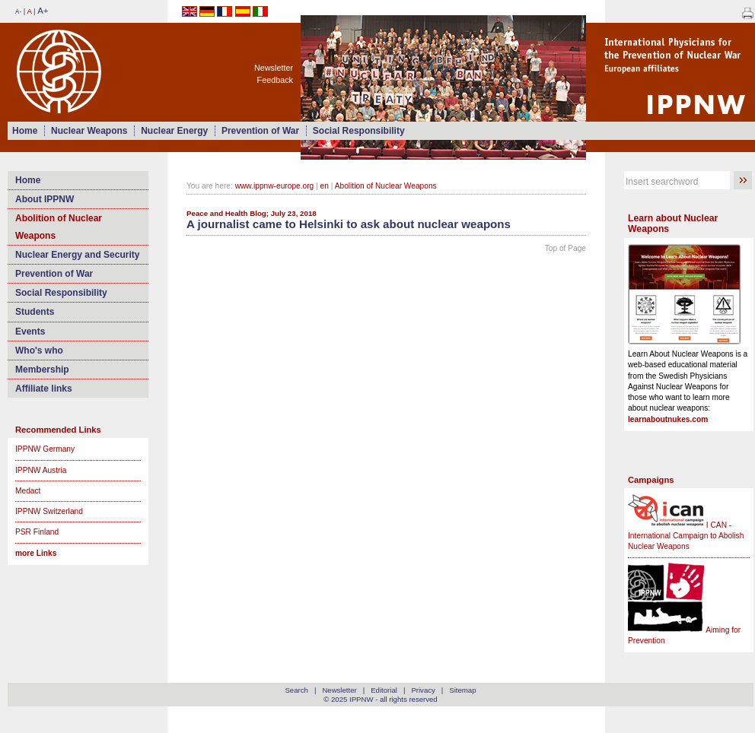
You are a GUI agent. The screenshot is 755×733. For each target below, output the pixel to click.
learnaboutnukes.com (668, 419)
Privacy (423, 690)
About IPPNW (44, 199)
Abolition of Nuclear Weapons (58, 226)
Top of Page (565, 248)
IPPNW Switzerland (49, 511)
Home (24, 130)
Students (34, 311)
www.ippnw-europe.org (274, 186)
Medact (27, 491)
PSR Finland (37, 532)
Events (30, 331)
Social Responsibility (359, 130)
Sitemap (462, 690)
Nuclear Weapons (89, 130)
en (324, 186)
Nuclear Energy (174, 130)
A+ (42, 10)
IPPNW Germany (45, 449)
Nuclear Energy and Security (77, 254)
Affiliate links (43, 388)
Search (296, 690)
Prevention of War (260, 130)
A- (18, 11)
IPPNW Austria (40, 470)
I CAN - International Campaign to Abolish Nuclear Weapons (686, 536)
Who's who (39, 350)
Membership (42, 369)
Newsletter (273, 67)
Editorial (384, 690)
